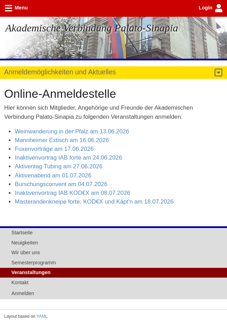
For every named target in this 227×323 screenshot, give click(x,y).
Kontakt (19, 282)
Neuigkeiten (24, 242)
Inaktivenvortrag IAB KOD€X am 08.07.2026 (72, 193)
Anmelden (22, 293)
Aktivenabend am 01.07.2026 (53, 175)
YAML (42, 316)
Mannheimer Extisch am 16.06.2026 (62, 140)
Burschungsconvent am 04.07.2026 (61, 184)
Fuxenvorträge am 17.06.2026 (54, 149)
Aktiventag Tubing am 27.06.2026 (58, 166)
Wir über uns (25, 252)
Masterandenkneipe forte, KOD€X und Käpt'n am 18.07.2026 (94, 201)
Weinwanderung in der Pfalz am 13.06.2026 (72, 131)
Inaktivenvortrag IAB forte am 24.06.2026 (68, 157)
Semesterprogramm (33, 262)
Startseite (22, 232)
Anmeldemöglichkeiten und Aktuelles (60, 72)
